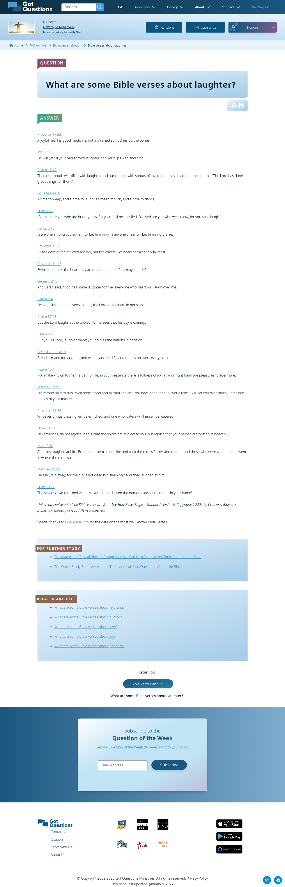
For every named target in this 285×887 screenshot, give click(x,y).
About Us (58, 854)
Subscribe (205, 27)
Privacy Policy (197, 878)
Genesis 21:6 (47, 281)
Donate (252, 27)
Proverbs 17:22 (49, 134)
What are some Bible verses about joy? (84, 636)
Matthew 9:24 (48, 469)
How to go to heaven (58, 27)
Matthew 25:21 (49, 387)
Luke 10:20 (46, 428)
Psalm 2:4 (45, 299)
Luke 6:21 (45, 210)
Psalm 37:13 (47, 316)
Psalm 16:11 (47, 369)
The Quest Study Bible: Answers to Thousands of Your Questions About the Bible (118, 566)
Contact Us (59, 831)
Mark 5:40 (45, 445)
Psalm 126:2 (47, 169)
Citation (57, 839)
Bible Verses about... (148, 684)
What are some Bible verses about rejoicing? (89, 607)
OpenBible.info (77, 522)
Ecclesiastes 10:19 (51, 351)
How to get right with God (62, 32)
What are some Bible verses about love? (85, 626)
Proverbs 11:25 (49, 410)
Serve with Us (61, 847)
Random (164, 27)
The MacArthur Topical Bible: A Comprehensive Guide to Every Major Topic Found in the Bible (127, 556)
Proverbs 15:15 (49, 246)
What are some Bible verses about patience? (89, 646)
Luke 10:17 (46, 486)
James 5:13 (46, 228)
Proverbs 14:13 (49, 263)
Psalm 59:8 (46, 334)
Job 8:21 (43, 152)
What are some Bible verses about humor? (88, 617)
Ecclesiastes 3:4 (49, 193)
